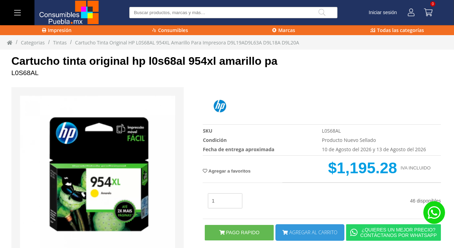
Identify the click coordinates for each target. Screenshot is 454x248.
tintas (60, 42)
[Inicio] (9, 42)
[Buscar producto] (233, 12)
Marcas (283, 30)
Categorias (32, 42)
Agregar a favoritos (226, 171)
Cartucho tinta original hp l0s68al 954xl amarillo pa (144, 61)
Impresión (57, 30)
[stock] (225, 200)
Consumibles (170, 30)
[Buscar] (322, 12)
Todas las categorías (397, 30)
